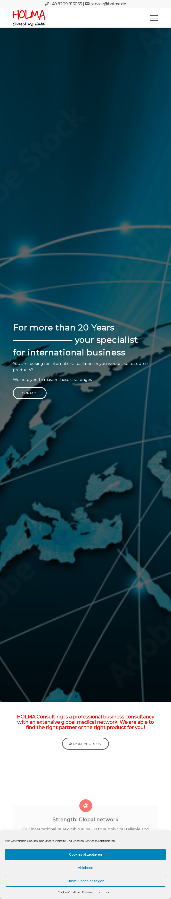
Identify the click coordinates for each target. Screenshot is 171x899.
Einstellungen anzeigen (85, 881)
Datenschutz (91, 892)
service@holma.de (108, 4)
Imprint (108, 892)
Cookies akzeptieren (85, 854)
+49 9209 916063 (66, 4)
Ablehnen (85, 868)
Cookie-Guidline (68, 892)
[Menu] (151, 17)
